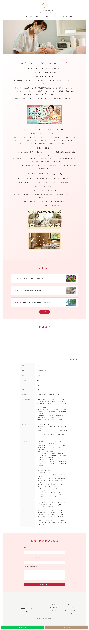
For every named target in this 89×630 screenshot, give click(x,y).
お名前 (26, 547)
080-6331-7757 (27, 608)
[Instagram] (27, 612)
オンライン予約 (34, 16)
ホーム (17, 16)
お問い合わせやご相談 (67, 16)
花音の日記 (55, 16)
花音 (27, 605)
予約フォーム (66, 627)
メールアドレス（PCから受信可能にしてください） (37, 557)
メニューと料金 (45, 16)
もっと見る (44, 312)
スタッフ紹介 (70, 613)
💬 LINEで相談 (22, 627)
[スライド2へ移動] (44, 53)
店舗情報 (53, 613)
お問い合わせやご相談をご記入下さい (33, 566)
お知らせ (24, 16)
